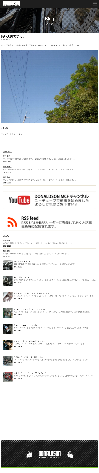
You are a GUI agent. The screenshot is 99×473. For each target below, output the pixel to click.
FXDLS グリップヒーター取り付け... (28, 357)
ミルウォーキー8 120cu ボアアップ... (29, 341)
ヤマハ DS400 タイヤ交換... (26, 325)
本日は (5, 128)
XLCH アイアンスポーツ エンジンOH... (30, 309)
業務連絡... (7, 156)
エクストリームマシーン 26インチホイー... (31, 373)
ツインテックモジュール (10, 134)
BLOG (6, 236)
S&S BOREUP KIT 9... (23, 261)
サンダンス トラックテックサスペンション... (32, 293)
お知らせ (7, 151)
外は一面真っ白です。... (23, 277)
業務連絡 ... (8, 241)
